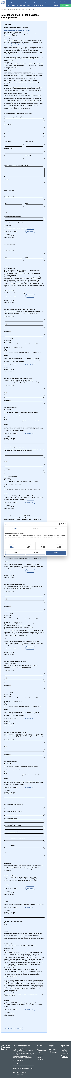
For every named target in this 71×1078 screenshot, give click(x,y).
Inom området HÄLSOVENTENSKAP (13, 825)
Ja (5, 349)
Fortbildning (8, 943)
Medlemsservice (39, 5)
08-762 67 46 (20, 1074)
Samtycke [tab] (14, 528)
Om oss (33, 5)
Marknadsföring (9, 992)
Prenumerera (65, 1056)
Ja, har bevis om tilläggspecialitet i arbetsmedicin (18, 625)
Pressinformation (64, 2)
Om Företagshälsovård (13, 5)
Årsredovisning (7, 225)
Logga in (55, 5)
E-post (5, 203)
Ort (4, 155)
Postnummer (28, 155)
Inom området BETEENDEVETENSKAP (13, 811)
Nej (6, 350)
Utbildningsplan (8, 885)
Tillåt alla (56, 552)
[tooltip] (6, 324)
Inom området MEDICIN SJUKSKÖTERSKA (14, 839)
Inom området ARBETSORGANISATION (14, 804)
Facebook (53, 1052)
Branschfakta (22, 5)
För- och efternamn (9, 196)
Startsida (3, 9)
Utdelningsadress (8, 148)
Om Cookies (40, 1059)
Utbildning (28, 5)
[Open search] (51, 2)
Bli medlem (65, 5)
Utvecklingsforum (10, 978)
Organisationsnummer (9, 132)
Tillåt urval (35, 552)
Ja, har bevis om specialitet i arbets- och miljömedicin (19, 627)
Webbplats (6, 179)
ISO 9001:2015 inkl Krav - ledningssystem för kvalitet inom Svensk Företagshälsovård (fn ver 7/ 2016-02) (22, 271)
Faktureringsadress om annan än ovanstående (16, 165)
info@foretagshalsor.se (22, 1072)
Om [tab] (56, 528)
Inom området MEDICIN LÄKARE (12, 832)
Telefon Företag (29, 141)
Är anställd (8, 340)
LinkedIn (52, 1050)
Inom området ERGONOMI (10, 818)
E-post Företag (7, 141)
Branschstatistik (9, 967)
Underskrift (6, 1000)
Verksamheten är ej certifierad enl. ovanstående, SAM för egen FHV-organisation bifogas (23, 274)
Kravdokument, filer (9, 290)
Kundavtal (6, 901)
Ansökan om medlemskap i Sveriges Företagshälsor (18, 113)
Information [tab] (35, 528)
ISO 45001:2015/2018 (11, 268)
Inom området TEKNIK (9, 846)
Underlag (6, 355)
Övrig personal (7, 853)
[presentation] (14, 1022)
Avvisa (15, 552)
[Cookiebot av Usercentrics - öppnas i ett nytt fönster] (60, 524)
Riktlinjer (7, 950)
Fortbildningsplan (10, 875)
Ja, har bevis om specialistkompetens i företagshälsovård (20, 624)
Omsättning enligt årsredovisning (12, 216)
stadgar (19, 34)
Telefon (26, 203)
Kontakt (39, 1057)
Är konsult (8, 342)
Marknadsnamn (8, 124)
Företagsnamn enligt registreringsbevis (14, 117)
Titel (5, 324)
